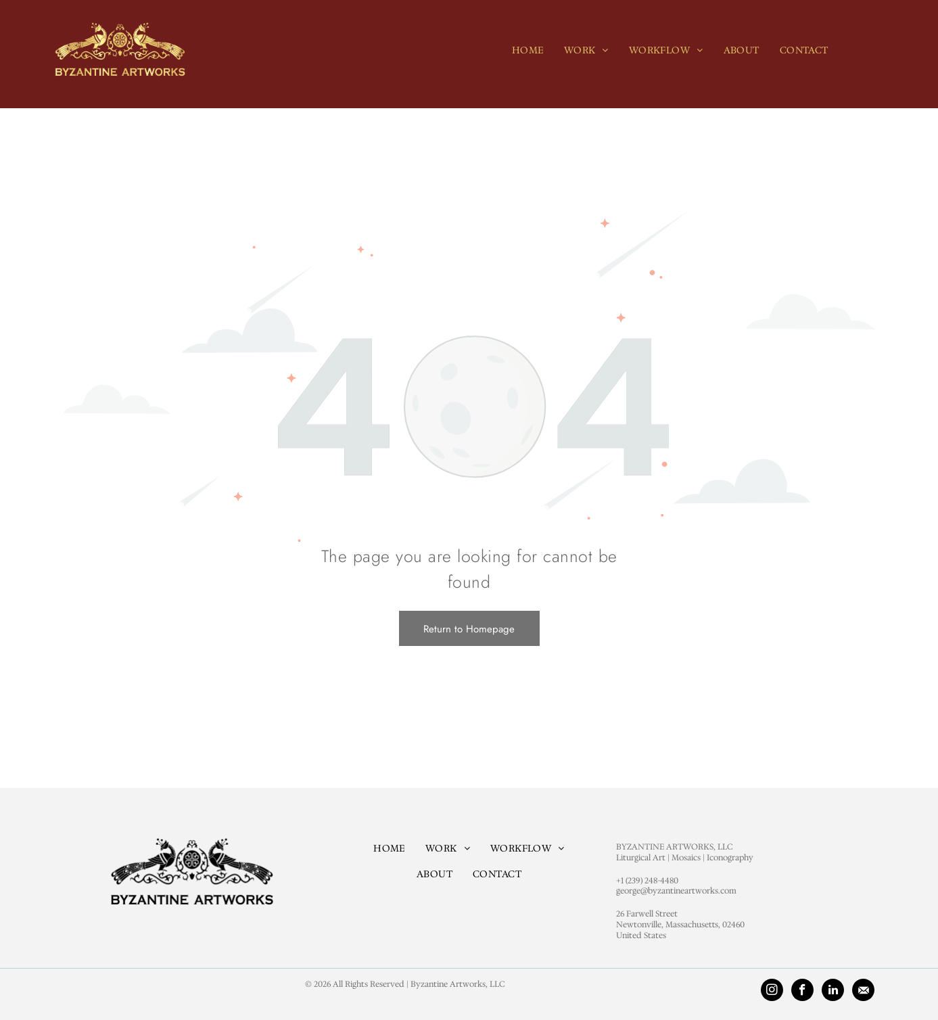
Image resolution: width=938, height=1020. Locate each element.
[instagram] (772, 991)
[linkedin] (833, 991)
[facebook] (802, 991)
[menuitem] (528, 50)
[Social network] (863, 991)
